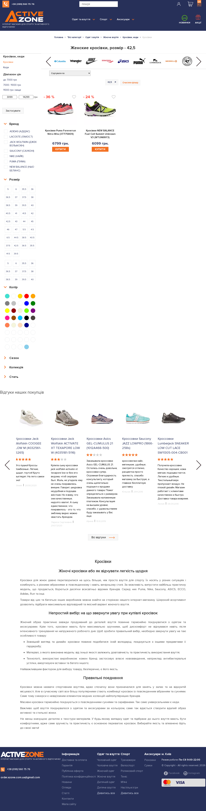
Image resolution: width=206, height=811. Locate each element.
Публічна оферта (72, 771)
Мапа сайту (69, 804)
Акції (198, 19)
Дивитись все (106, 793)
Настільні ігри (129, 787)
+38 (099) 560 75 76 (23, 4)
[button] (48, 62)
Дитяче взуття (106, 787)
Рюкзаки (150, 760)
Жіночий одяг (105, 771)
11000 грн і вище (12, 89)
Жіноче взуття (106, 776)
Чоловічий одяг (107, 760)
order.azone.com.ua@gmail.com (20, 777)
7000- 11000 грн (12, 85)
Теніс (124, 776)
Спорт (106, 19)
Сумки (148, 765)
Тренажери (128, 760)
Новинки (184, 19)
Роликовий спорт (132, 771)
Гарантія (67, 765)
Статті (65, 793)
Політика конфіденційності (79, 776)
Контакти (68, 798)
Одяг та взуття (83, 19)
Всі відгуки (103, 537)
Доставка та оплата (74, 760)
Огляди (66, 787)
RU (199, 5)
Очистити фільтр (130, 82)
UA (199, 1)
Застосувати (13, 110)
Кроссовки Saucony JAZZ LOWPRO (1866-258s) (138, 443)
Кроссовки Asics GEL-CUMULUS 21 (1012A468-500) (100, 443)
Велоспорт (128, 765)
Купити (60, 149)
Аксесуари (125, 19)
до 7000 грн (10, 79)
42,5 (112, 82)
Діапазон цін (12, 74)
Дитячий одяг (106, 782)
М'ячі (124, 782)
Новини (67, 782)
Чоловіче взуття (107, 765)
